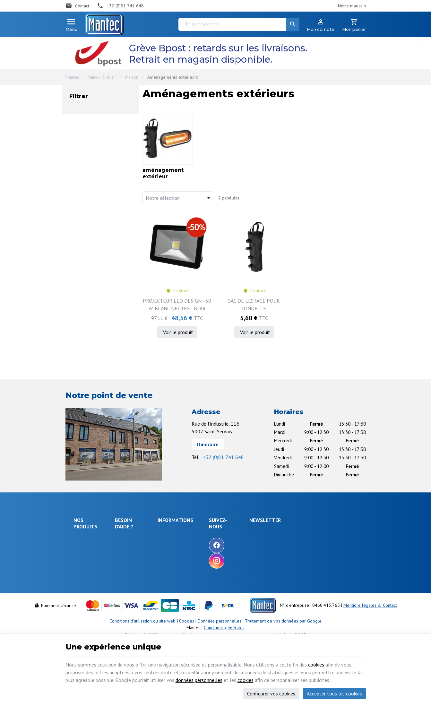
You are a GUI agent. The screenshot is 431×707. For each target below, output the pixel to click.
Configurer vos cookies (271, 693)
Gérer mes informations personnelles (141, 612)
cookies (316, 664)
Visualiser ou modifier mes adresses (143, 597)
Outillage (82, 580)
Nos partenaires (210, 567)
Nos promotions (210, 541)
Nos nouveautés (210, 550)
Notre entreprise (211, 533)
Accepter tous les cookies (334, 693)
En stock (92, 159)
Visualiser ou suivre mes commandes (141, 582)
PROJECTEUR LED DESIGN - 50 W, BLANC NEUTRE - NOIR (177, 304)
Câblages (82, 589)
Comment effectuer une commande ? (141, 536)
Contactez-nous (210, 559)
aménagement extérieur (106, 126)
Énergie (80, 548)
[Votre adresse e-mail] (319, 539)
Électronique (85, 539)
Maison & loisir (102, 77)
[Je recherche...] (238, 24)
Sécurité (81, 557)
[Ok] (350, 539)
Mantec (72, 77)
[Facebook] (254, 545)
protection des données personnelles (313, 571)
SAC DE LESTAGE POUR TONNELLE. (254, 304)
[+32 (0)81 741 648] (120, 6)
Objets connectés (83, 568)
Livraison (126, 548)
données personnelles (199, 680)
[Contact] (77, 6)
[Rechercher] (292, 24)
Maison (131, 77)
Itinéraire (208, 444)
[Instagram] (254, 561)
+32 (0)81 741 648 (223, 457)
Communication (87, 598)
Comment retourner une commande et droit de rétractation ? (141, 563)
